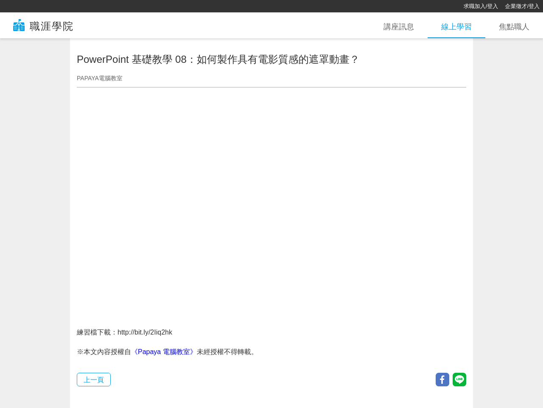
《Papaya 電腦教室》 (164, 351)
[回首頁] (34, 6)
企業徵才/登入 (522, 6)
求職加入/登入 (481, 6)
